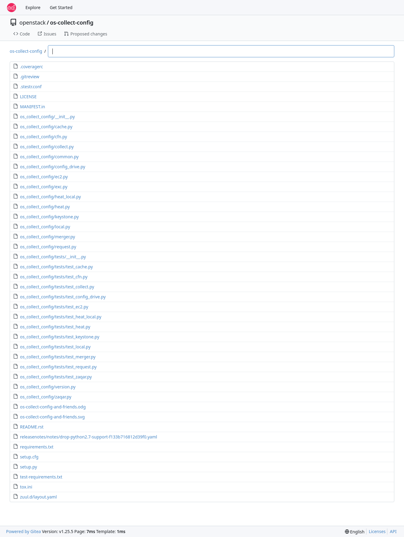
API (393, 531)
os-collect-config (71, 22)
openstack (32, 22)
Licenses (377, 531)
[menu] (355, 532)
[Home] (11, 7)
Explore (32, 7)
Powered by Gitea (23, 531)
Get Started (61, 7)
